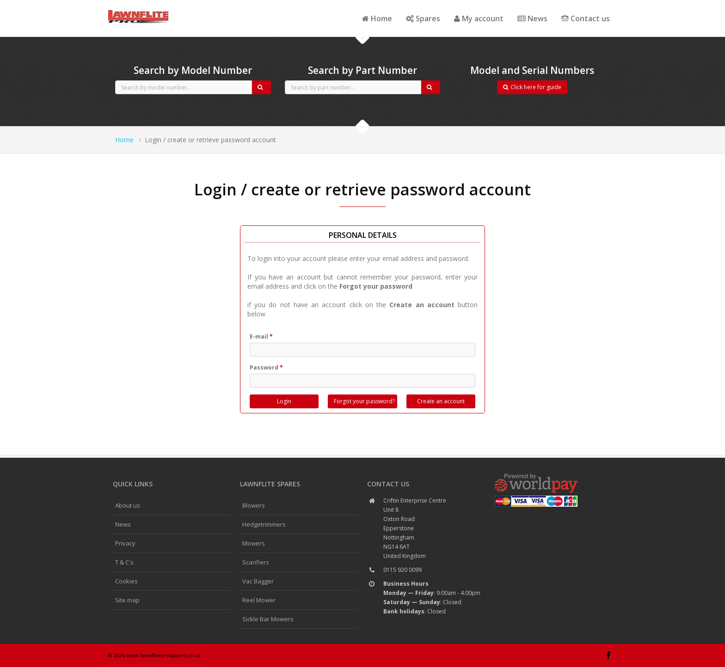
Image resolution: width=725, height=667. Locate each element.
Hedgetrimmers (264, 524)
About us (127, 505)
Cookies (126, 581)
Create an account (441, 401)
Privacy (125, 543)
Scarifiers (255, 562)
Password (266, 367)
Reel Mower (259, 600)
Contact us (585, 18)
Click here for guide (532, 87)
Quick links (133, 483)
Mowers (253, 543)
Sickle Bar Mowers (268, 619)
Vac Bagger (258, 581)
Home (377, 18)
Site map (127, 600)
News (532, 18)
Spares (423, 18)
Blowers (253, 505)
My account (479, 18)
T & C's (124, 562)
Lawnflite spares (270, 483)
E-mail (261, 336)
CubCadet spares (159, 7)
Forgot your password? (364, 401)
